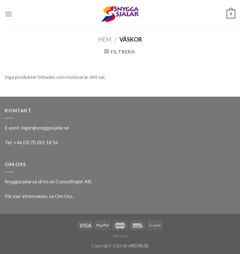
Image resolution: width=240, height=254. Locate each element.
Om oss (120, 236)
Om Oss (63, 196)
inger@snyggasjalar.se (45, 127)
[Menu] (8, 14)
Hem (104, 39)
